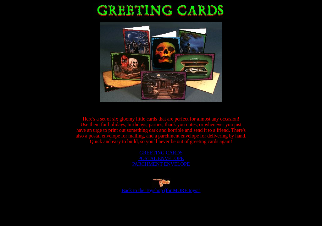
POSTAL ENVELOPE (161, 158)
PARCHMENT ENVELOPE (161, 164)
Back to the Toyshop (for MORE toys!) (161, 190)
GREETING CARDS (160, 152)
